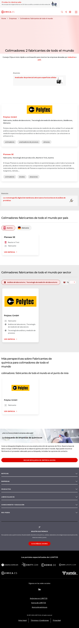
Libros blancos (8, 497)
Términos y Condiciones (40, 620)
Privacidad (57, 620)
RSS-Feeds (5, 512)
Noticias (5, 473)
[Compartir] (66, 12)
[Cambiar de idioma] (70, 12)
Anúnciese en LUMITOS (38, 598)
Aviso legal (22, 620)
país (39, 60)
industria (71, 57)
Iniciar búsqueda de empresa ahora (39, 460)
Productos (6, 489)
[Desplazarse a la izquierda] (71, 282)
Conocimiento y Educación (12, 505)
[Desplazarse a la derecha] (74, 282)
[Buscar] (62, 12)
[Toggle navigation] (76, 12)
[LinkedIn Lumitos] (39, 589)
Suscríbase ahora (39, 543)
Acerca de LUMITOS (38, 603)
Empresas (5, 481)
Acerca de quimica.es (39, 607)
